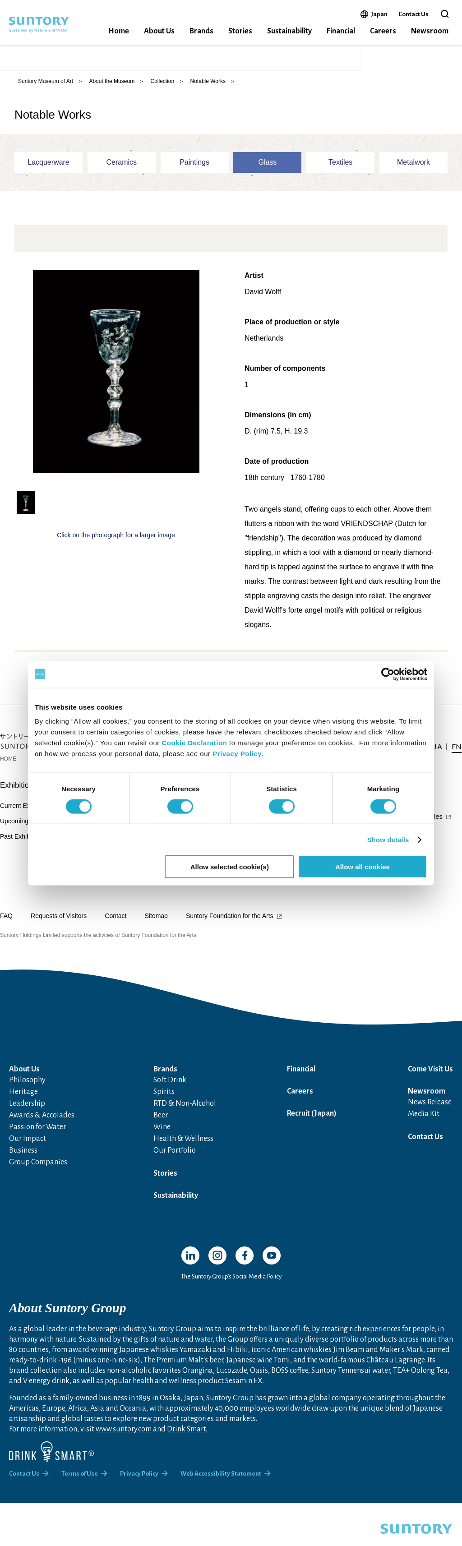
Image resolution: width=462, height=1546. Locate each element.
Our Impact (27, 1146)
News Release (430, 1109)
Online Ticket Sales (299, 61)
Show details (388, 839)
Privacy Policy (237, 753)
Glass (267, 169)
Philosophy (27, 1087)
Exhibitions (18, 792)
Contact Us (413, 14)
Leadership (27, 1111)
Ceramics (121, 169)
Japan (379, 14)
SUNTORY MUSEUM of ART (81, 61)
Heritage (23, 1099)
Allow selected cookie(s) (229, 867)
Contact (115, 923)
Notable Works (208, 88)
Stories (240, 31)
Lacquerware (48, 169)
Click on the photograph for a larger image (116, 542)
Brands (201, 31)
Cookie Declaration (194, 743)
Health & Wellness (183, 1146)
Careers (383, 31)
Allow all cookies (362, 867)
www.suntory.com (124, 1436)
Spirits (164, 1099)
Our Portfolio (174, 1158)
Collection (162, 88)
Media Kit (423, 1121)
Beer (160, 1122)
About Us (159, 31)
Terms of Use (79, 1480)
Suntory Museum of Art (45, 88)
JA (388, 61)
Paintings (194, 169)
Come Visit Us (430, 1076)
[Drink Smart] (51, 1459)
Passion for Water (37, 1134)
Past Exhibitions (22, 843)
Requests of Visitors (59, 923)
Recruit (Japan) (312, 1121)
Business (23, 1158)
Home (118, 31)
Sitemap (156, 923)
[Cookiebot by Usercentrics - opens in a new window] (387, 674)
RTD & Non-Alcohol (184, 1111)
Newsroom (429, 31)
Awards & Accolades (41, 1122)
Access (359, 61)
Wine (162, 1134)
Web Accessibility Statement (220, 1480)
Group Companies (38, 1169)
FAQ (6, 923)
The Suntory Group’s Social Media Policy (231, 1283)
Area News (267, 889)
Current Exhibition (25, 813)
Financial (341, 31)
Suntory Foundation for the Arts (229, 923)
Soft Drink (169, 1087)
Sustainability (289, 31)
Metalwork (413, 169)
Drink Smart (186, 1436)
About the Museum (111, 88)
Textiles (340, 169)
